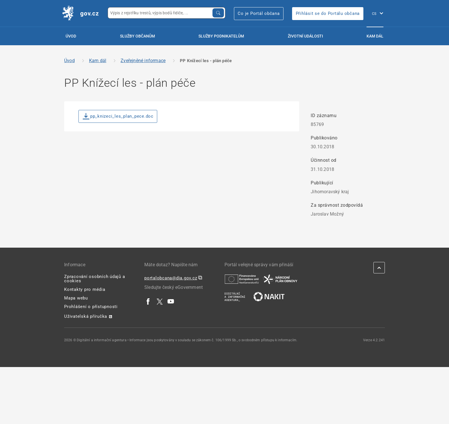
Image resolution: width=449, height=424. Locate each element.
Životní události (305, 36)
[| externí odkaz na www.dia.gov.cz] (234, 296)
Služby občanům (137, 36)
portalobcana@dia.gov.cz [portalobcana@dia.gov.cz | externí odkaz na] (170, 278)
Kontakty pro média (84, 289)
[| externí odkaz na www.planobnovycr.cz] (280, 278)
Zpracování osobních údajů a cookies (94, 278)
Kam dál (375, 36)
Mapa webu (76, 298)
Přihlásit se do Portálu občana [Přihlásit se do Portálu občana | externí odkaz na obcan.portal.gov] (328, 13)
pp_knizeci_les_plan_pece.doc (118, 116)
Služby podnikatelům (221, 36)
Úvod (71, 36)
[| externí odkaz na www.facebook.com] (148, 301)
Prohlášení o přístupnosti (91, 306)
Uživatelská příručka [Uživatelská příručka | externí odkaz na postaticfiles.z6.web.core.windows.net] (85, 316)
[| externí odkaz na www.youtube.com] (171, 301)
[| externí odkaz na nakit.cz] (269, 296)
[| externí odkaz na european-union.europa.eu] (241, 278)
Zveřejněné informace (143, 60)
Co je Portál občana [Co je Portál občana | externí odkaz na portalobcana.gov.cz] (258, 13)
